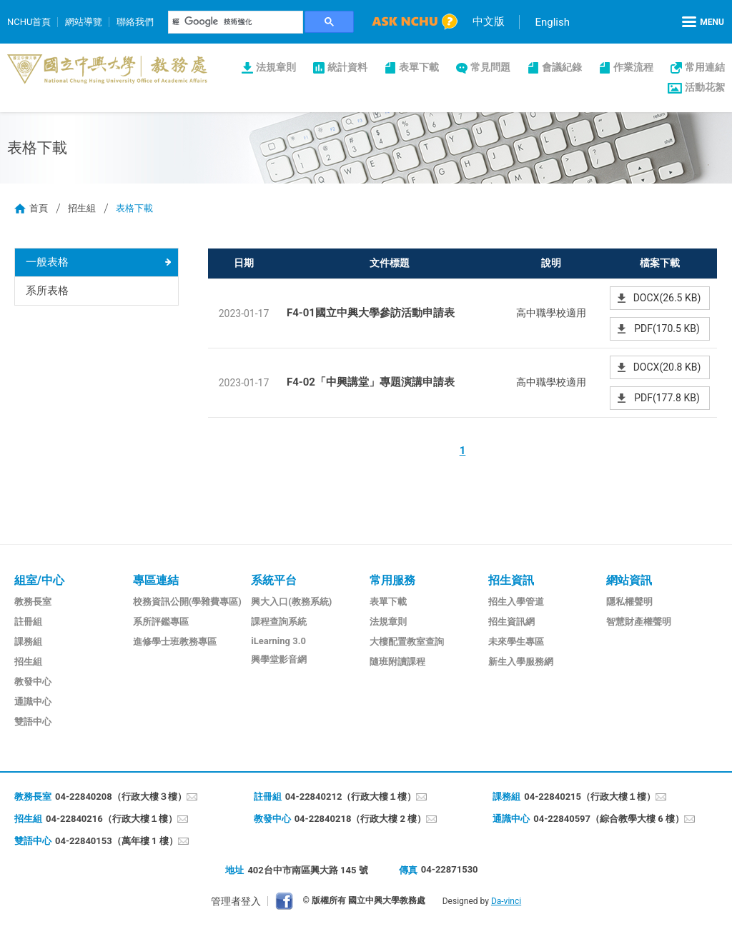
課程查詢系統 (279, 621)
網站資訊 (629, 580)
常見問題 (490, 67)
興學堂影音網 (279, 659)
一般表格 (47, 262)
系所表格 (47, 290)
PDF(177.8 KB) (667, 397)
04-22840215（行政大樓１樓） (590, 796)
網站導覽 (83, 21)
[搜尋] (236, 22)
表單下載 (419, 67)
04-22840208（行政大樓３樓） (121, 796)
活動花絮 (705, 87)
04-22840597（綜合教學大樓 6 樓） (608, 818)
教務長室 (32, 601)
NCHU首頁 (29, 21)
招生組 (82, 208)
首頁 (38, 208)
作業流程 (633, 67)
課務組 (28, 641)
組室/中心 (39, 580)
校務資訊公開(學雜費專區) (187, 601)
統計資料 (347, 67)
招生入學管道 (516, 601)
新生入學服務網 (520, 661)
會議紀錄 (562, 67)
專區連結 (156, 580)
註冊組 (28, 621)
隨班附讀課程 (397, 661)
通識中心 (32, 701)
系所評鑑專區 (161, 621)
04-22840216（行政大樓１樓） (111, 818)
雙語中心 (32, 721)
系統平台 (274, 580)
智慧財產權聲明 (638, 621)
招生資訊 (511, 580)
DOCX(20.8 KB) (667, 367)
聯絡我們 (135, 21)
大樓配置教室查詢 (407, 641)
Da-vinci (506, 901)
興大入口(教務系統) (291, 601)
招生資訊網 (511, 621)
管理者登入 (236, 901)
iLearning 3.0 (278, 641)
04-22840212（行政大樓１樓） (351, 796)
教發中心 (32, 681)
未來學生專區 (516, 641)
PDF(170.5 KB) (667, 328)
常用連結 (705, 67)
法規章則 (276, 67)
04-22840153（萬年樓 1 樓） (116, 840)
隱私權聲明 (629, 601)
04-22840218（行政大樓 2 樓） (361, 818)
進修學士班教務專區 (175, 641)
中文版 (489, 21)
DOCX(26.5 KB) (667, 297)
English (552, 22)
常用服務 (392, 580)
